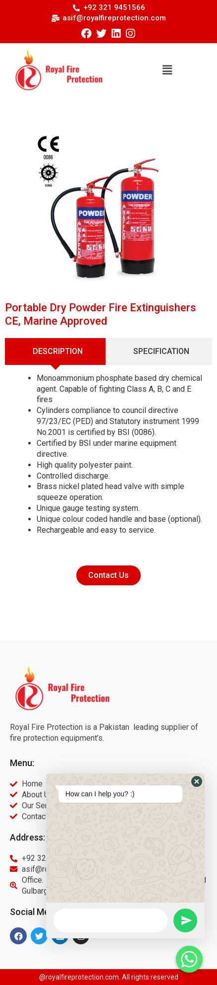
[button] (167, 70)
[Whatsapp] (189, 959)
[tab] (55, 351)
